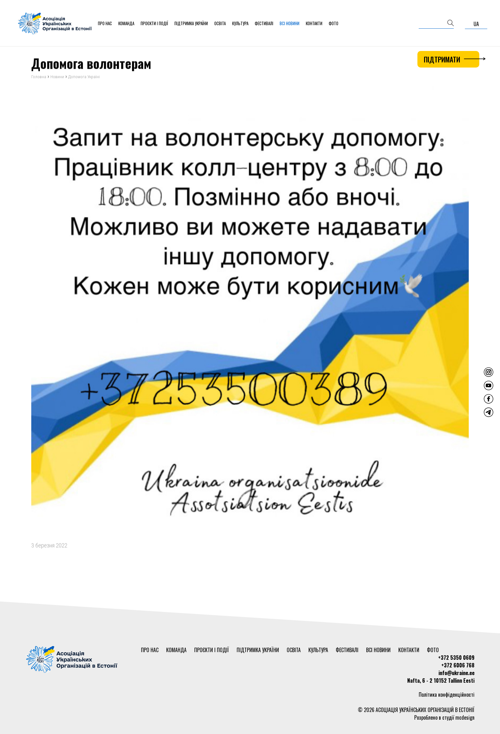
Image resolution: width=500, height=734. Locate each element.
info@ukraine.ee (456, 673)
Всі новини (289, 23)
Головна (38, 78)
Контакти (314, 23)
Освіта (220, 23)
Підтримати (451, 59)
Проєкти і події (154, 23)
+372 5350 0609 (456, 657)
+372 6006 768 (457, 665)
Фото (333, 23)
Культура (240, 23)
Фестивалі (264, 23)
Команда (126, 23)
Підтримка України (191, 23)
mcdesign (464, 717)
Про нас (105, 23)
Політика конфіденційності (446, 694)
